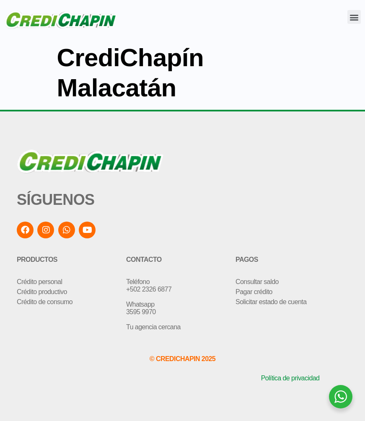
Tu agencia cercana (153, 327)
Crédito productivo (42, 291)
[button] (354, 17)
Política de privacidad (290, 378)
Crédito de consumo (44, 301)
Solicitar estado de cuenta (271, 301)
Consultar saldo (257, 281)
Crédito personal (39, 281)
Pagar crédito (254, 291)
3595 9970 (141, 311)
